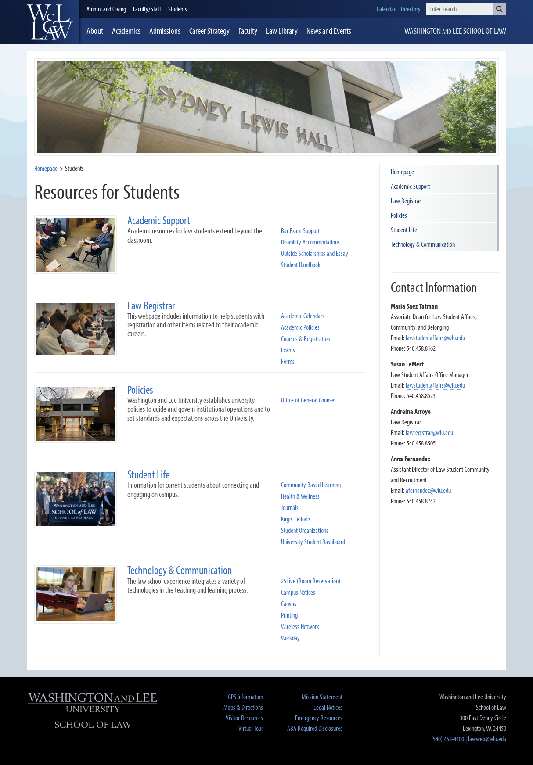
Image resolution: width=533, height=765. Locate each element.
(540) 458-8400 (447, 738)
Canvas (288, 604)
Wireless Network (300, 626)
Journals (290, 507)
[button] (499, 9)
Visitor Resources (244, 717)
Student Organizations (304, 530)
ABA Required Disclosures (314, 728)
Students (177, 8)
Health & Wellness (300, 496)
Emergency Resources (318, 717)
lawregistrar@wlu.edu (429, 432)
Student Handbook (301, 265)
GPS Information (245, 696)
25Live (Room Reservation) (310, 581)
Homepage (46, 168)
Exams (288, 350)
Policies (399, 215)
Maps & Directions (243, 707)
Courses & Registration (305, 338)
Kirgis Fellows (296, 519)
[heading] (53, 22)
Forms (288, 361)
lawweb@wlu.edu (487, 738)
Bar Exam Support (300, 230)
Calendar (386, 8)
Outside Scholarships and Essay (314, 253)
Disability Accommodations (310, 242)
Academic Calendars (302, 316)
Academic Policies (300, 327)
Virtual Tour (250, 728)
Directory (411, 8)
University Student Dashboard (313, 542)
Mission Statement (322, 696)
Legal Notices (327, 707)
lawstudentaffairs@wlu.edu (435, 337)
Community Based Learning (311, 485)
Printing (289, 615)
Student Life (404, 229)
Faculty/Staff (147, 8)
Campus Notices (298, 592)
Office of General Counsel (308, 400)
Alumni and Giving (106, 8)
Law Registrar (406, 200)
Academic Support (410, 186)
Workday (290, 638)
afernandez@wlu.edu (428, 490)
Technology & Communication (423, 244)
